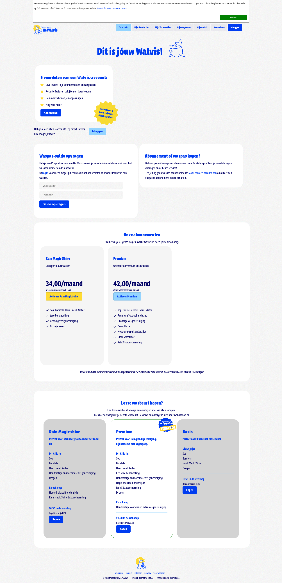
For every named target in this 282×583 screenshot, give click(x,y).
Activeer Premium (127, 296)
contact (129, 573)
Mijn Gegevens (184, 27)
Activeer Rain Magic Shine (64, 296)
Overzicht (123, 27)
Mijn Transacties (163, 27)
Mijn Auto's (202, 27)
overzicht (119, 573)
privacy (147, 573)
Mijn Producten (141, 27)
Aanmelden (219, 27)
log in (45, 173)
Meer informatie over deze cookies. (112, 8)
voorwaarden (159, 573)
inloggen (138, 573)
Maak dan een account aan (202, 173)
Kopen (56, 519)
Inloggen (235, 27)
